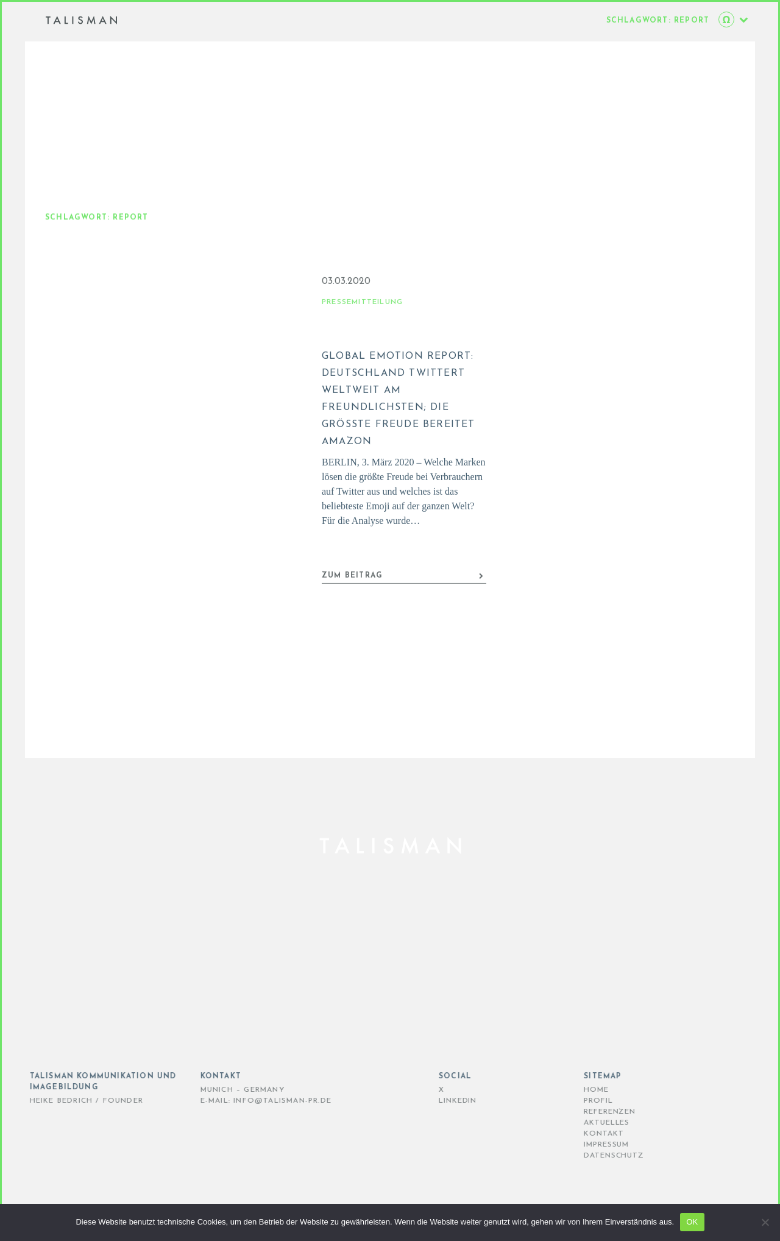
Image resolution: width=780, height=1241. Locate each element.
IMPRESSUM (588, 1144)
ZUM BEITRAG (403, 588)
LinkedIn (439, 1101)
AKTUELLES (588, 1122)
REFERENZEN (591, 1111)
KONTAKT (585, 1133)
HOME (578, 1090)
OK (692, 1221)
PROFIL (580, 1101)
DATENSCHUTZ (596, 1155)
